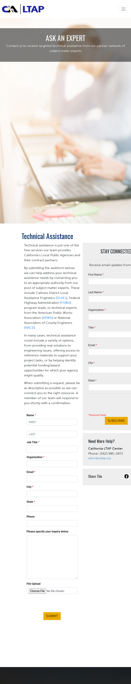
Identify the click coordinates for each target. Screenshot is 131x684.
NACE (29, 328)
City (91, 362)
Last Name (95, 292)
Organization (97, 310)
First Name (96, 274)
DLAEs (61, 298)
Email (92, 345)
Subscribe (116, 421)
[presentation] (52, 603)
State (92, 380)
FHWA (65, 303)
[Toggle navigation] (123, 9)
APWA (47, 318)
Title (92, 327)
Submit (52, 616)
